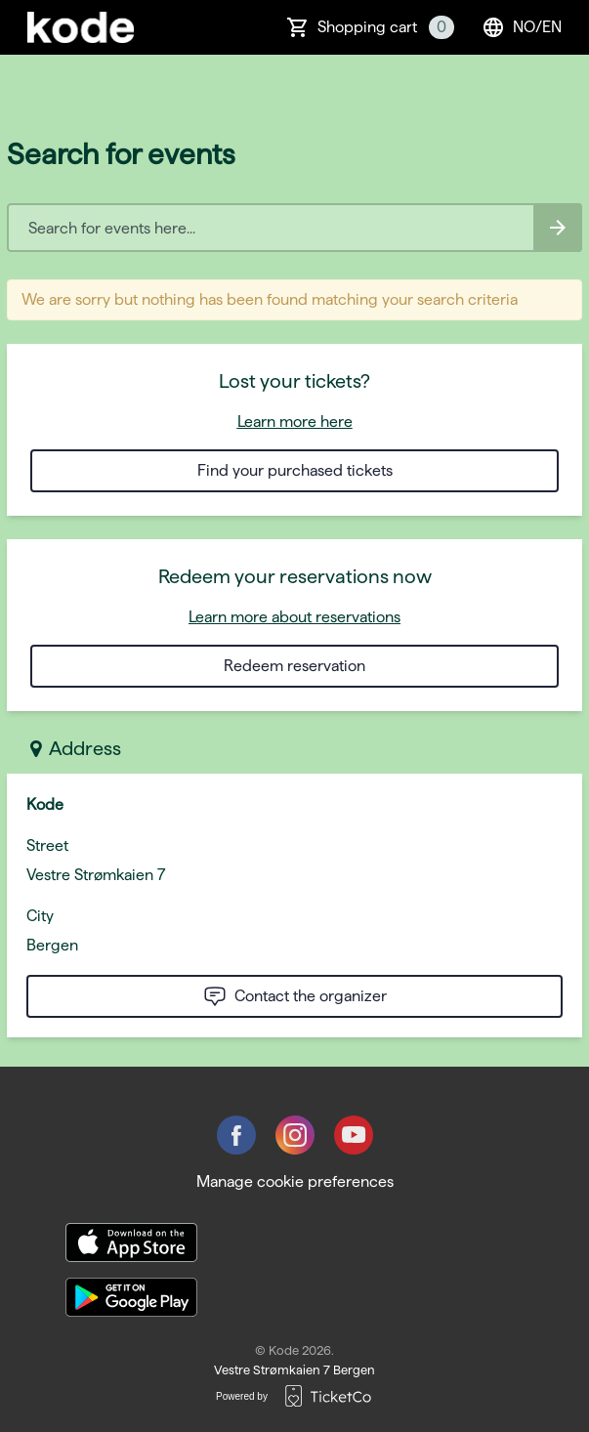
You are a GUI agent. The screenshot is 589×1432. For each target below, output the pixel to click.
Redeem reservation (294, 665)
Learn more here (295, 421)
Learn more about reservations (294, 617)
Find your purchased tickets (295, 470)
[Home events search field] (294, 227)
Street (47, 845)
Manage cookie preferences (295, 1181)
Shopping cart (385, 27)
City (40, 915)
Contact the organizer (295, 996)
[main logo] (80, 27)
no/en (522, 27)
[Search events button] (557, 227)
